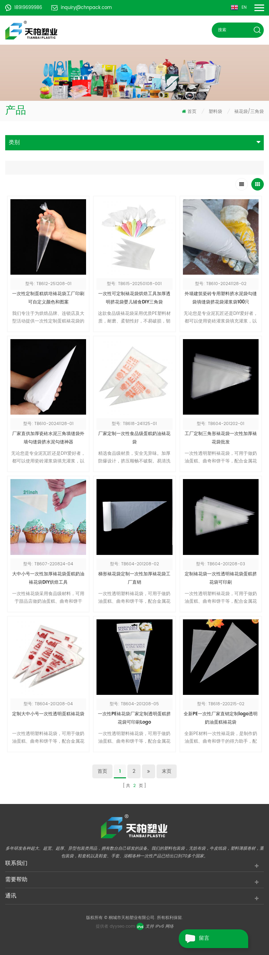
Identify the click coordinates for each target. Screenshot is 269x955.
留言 (194, 938)
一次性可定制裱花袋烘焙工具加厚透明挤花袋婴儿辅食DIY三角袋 (134, 298)
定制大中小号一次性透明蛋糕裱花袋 (48, 714)
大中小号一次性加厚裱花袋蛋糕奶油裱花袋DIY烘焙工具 (48, 578)
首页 (189, 111)
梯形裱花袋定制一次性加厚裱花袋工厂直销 (134, 578)
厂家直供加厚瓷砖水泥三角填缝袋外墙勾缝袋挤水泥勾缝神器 (48, 438)
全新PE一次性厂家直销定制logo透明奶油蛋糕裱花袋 (221, 718)
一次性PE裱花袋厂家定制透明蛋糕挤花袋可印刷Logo (134, 718)
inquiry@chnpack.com (81, 7)
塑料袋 (215, 111)
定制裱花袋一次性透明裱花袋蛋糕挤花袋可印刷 (221, 578)
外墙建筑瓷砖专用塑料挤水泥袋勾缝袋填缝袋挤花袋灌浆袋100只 (221, 298)
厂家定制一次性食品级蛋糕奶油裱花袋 (134, 438)
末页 (166, 771)
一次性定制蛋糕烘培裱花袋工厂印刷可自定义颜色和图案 (48, 298)
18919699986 (23, 7)
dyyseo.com (122, 926)
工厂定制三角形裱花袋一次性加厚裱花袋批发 (221, 438)
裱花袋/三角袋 (249, 111)
